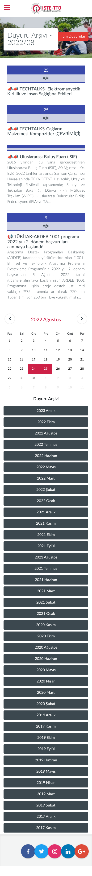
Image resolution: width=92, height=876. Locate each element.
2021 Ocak (46, 614)
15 (10, 359)
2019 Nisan (46, 783)
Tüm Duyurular (73, 36)
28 (82, 368)
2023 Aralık (46, 411)
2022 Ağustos (46, 433)
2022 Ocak (46, 501)
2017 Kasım (46, 828)
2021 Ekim (46, 535)
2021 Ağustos (46, 557)
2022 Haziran (46, 456)
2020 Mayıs (46, 670)
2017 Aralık (46, 816)
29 (10, 378)
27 (70, 368)
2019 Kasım (46, 726)
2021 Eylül (46, 546)
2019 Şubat (45, 805)
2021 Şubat (45, 602)
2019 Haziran (46, 760)
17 (34, 359)
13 (70, 350)
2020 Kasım (46, 625)
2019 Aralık (46, 715)
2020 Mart (46, 692)
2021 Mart (46, 591)
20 (70, 359)
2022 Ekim (46, 422)
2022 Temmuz (45, 444)
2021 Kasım (46, 523)
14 (82, 350)
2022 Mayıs (46, 467)
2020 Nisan (46, 681)
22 (10, 368)
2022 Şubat (45, 490)
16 (22, 359)
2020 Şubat (45, 704)
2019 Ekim (46, 738)
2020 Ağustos (46, 647)
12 (58, 350)
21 (82, 359)
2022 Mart (46, 478)
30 (22, 378)
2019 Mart (46, 794)
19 (58, 359)
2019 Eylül (46, 749)
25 (46, 368)
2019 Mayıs (46, 771)
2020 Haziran (46, 659)
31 (34, 378)
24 (34, 368)
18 (46, 359)
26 (58, 368)
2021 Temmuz (45, 568)
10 (34, 350)
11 (46, 350)
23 (22, 368)
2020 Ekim (46, 636)
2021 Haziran (46, 580)
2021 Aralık (46, 512)
